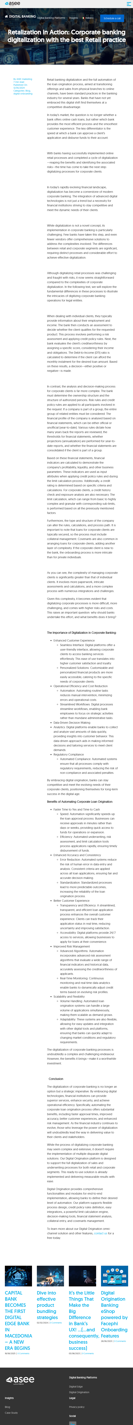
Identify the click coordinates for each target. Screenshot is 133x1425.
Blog (27, 90)
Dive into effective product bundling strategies (47, 1305)
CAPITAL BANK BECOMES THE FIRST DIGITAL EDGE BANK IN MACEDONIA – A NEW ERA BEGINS (18, 1320)
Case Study (11, 1412)
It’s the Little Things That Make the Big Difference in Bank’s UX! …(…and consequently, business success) (84, 1320)
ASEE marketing (24, 79)
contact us (100, 1233)
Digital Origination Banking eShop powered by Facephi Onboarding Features (114, 1314)
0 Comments (23, 1353)
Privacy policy (76, 1407)
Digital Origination (79, 1392)
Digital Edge (76, 1386)
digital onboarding (22, 93)
